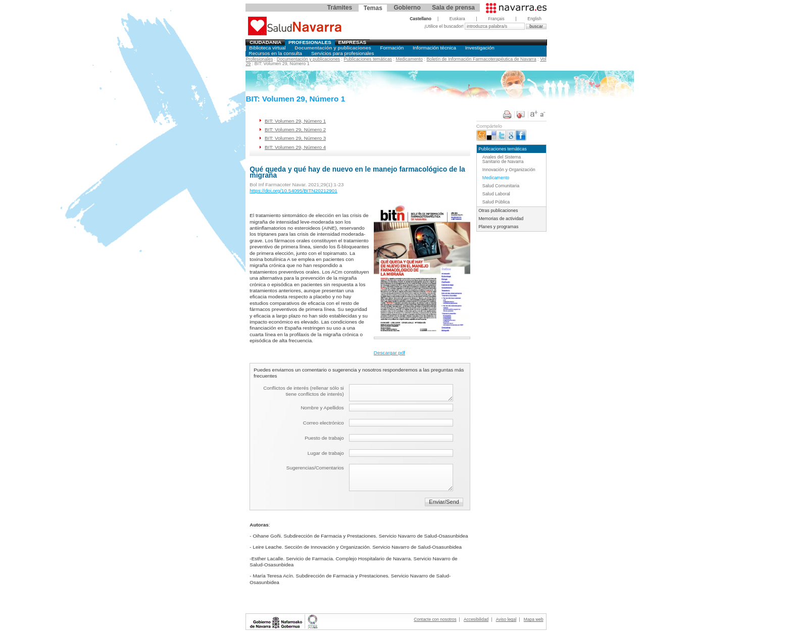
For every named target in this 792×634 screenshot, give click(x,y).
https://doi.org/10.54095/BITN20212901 (293, 190)
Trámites (339, 7)
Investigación (479, 47)
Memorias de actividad (500, 218)
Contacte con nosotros (435, 619)
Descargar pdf (389, 352)
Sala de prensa (453, 7)
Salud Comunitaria (500, 185)
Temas (373, 8)
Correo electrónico (323, 423)
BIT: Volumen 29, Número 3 (295, 138)
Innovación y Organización (508, 169)
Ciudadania (265, 42)
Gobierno (406, 7)
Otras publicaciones (498, 210)
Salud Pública (496, 201)
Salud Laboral (496, 193)
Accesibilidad (476, 619)
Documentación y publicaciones (332, 47)
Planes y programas (498, 226)
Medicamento (409, 59)
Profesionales (309, 42)
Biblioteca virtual (267, 47)
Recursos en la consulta (275, 53)
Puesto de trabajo (324, 438)
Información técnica (434, 47)
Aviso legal (506, 619)
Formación (392, 47)
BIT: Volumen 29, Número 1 (295, 121)
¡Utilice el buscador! (444, 26)
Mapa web (533, 619)
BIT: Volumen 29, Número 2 (295, 129)
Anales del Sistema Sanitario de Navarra (503, 159)
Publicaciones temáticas (368, 59)
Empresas (352, 42)
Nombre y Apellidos (322, 407)
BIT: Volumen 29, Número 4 (295, 147)
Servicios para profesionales (342, 53)
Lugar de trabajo (326, 453)
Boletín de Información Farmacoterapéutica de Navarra (481, 59)
